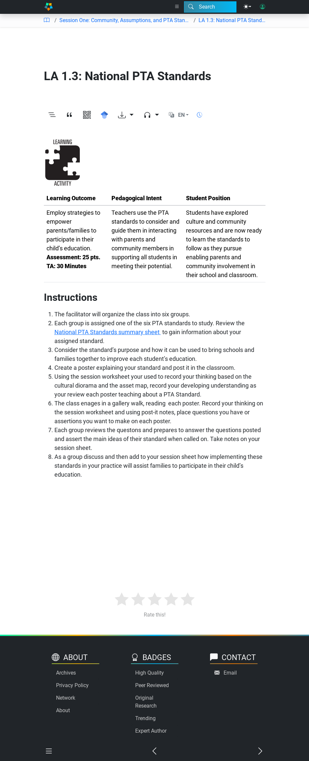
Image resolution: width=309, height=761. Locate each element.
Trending (145, 718)
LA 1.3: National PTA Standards (233, 20)
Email (230, 673)
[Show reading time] (199, 115)
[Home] (48, 7)
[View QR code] (87, 115)
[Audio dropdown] (151, 115)
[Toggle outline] (52, 115)
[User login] (262, 7)
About (63, 710)
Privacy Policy (72, 685)
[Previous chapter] (154, 751)
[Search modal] (210, 7)
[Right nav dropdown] (177, 7)
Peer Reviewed (152, 685)
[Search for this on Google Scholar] (104, 115)
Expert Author (151, 731)
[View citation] (69, 115)
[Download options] (126, 115)
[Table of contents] (46, 20)
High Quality (149, 673)
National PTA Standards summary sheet (107, 332)
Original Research (146, 702)
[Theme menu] (247, 7)
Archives (66, 673)
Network (65, 698)
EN (181, 115)
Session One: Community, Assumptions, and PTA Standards (125, 20)
